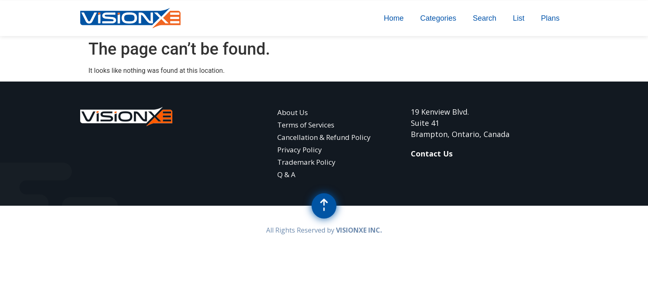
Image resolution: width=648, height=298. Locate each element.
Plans (550, 18)
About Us (292, 112)
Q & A (286, 174)
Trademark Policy (306, 162)
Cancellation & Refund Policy (324, 137)
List (518, 18)
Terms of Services (305, 125)
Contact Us (432, 154)
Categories (438, 18)
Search (484, 18)
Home (394, 18)
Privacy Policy (299, 149)
